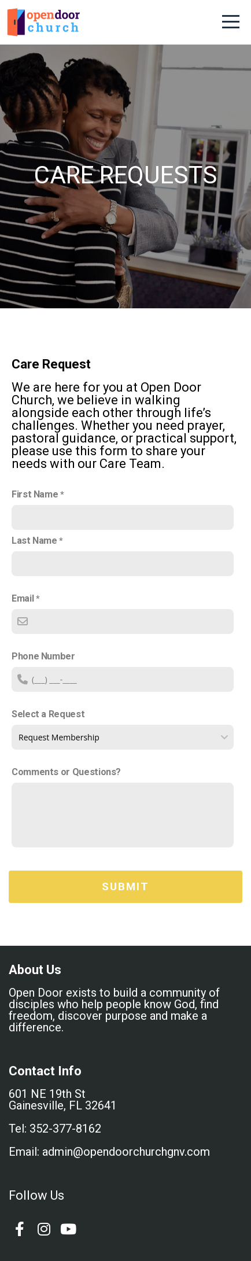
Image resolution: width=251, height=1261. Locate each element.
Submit (125, 886)
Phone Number (43, 656)
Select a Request (48, 714)
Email (23, 598)
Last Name (34, 540)
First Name (35, 494)
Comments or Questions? (66, 771)
